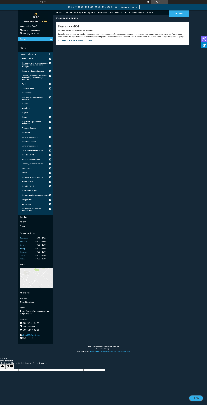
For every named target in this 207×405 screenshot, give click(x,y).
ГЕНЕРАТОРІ (27, 168)
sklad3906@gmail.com (31, 335)
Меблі (24, 173)
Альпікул (26, 108)
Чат (196, 398)
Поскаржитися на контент (99, 351)
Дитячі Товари (28, 88)
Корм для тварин (29, 141)
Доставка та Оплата (120, 12)
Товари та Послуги (74, 12)
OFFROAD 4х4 (27, 182)
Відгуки (23, 222)
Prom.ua (116, 346)
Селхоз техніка (28, 58)
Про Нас (92, 12)
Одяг (24, 84)
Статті (22, 226)
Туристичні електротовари (32, 150)
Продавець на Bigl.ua (103, 349)
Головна (58, 12)
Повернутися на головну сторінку (76, 40)
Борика (25, 104)
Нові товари (27, 93)
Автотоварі (26, 204)
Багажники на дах (29, 191)
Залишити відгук (129, 7)
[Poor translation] (9, 366)
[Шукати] (51, 39)
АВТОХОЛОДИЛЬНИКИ (31, 159)
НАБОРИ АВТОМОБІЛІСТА (32, 177)
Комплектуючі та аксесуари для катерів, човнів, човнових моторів (35, 65)
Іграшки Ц (26, 132)
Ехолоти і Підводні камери (33, 71)
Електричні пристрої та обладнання (31, 210)
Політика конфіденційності (120, 351)
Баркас (25, 113)
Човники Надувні (29, 128)
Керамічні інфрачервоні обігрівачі (31, 122)
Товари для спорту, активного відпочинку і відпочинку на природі (34, 77)
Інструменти (27, 200)
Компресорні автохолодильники (35, 195)
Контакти (102, 12)
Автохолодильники (30, 137)
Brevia (24, 117)
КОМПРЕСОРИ (28, 155)
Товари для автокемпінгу (32, 164)
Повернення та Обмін (142, 12)
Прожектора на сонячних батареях (32, 98)
